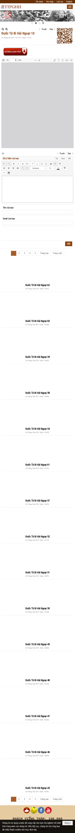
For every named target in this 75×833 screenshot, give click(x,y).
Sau (51, 29)
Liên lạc (60, 1)
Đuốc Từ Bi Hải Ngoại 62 (37, 285)
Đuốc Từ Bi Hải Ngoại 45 (37, 788)
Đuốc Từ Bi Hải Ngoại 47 (37, 716)
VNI (69, 158)
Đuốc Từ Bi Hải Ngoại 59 (37, 356)
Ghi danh (39, 1)
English (69, 1)
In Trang (2, 153)
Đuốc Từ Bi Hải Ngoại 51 (37, 572)
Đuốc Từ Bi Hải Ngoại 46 (37, 752)
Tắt (56, 158)
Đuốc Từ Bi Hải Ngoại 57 (37, 500)
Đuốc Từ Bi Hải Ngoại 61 (37, 464)
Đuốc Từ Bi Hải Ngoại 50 (37, 608)
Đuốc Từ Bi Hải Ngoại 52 (37, 536)
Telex (63, 158)
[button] (70, 6)
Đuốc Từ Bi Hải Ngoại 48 (37, 680)
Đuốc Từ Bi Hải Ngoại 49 (37, 644)
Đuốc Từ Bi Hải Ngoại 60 (37, 321)
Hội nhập (50, 1)
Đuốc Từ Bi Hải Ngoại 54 (37, 428)
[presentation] (24, 233)
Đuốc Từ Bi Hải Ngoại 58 (37, 392)
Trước (44, 29)
